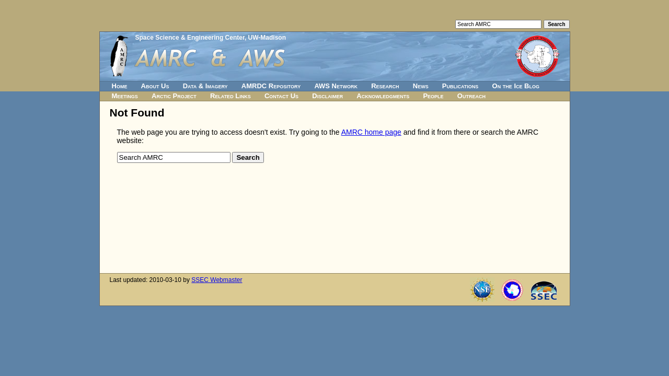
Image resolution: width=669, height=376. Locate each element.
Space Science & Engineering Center (190, 37)
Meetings (125, 96)
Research (385, 86)
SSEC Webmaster (216, 280)
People (433, 96)
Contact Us (281, 96)
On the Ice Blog (515, 86)
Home (120, 86)
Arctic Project (174, 96)
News (421, 86)
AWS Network (335, 86)
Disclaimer (327, 96)
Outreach (471, 96)
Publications (460, 86)
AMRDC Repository (271, 86)
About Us (155, 86)
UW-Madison (267, 37)
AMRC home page (371, 132)
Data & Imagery (205, 86)
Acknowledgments (382, 96)
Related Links (230, 96)
